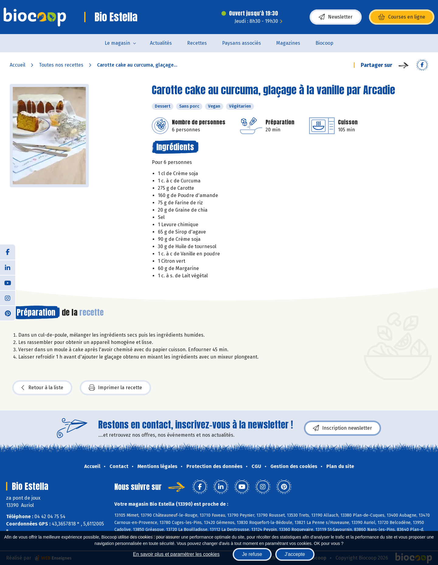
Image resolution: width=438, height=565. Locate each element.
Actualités (161, 43)
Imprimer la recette (115, 388)
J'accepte (295, 554)
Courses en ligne (401, 17)
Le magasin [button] (117, 43)
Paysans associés (241, 43)
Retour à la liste (42, 388)
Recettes (197, 43)
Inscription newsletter (342, 428)
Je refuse (252, 554)
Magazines (288, 43)
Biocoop (324, 43)
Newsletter (336, 17)
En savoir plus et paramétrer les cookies (176, 554)
